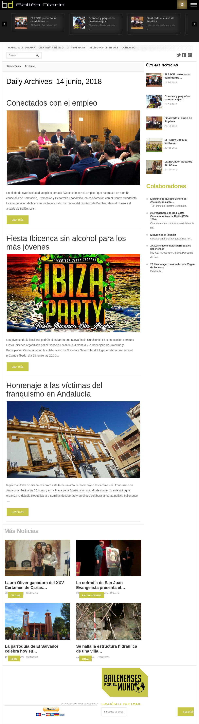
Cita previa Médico (51, 47)
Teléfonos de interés (104, 47)
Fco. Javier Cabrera (108, 593)
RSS (182, 4)
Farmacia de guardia (21, 47)
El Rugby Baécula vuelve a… (175, 141)
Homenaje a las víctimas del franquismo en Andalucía (54, 389)
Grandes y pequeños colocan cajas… (102, 20)
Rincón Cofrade (91, 595)
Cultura (15, 595)
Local (14, 659)
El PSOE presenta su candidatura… (177, 76)
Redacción (32, 593)
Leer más (17, 219)
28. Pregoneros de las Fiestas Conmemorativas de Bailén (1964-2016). (169, 216)
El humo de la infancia (163, 234)
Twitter (178, 55)
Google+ (190, 55)
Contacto (128, 47)
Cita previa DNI (76, 47)
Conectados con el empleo (51, 103)
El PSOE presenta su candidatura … (44, 20)
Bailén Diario (14, 66)
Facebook (184, 55)
